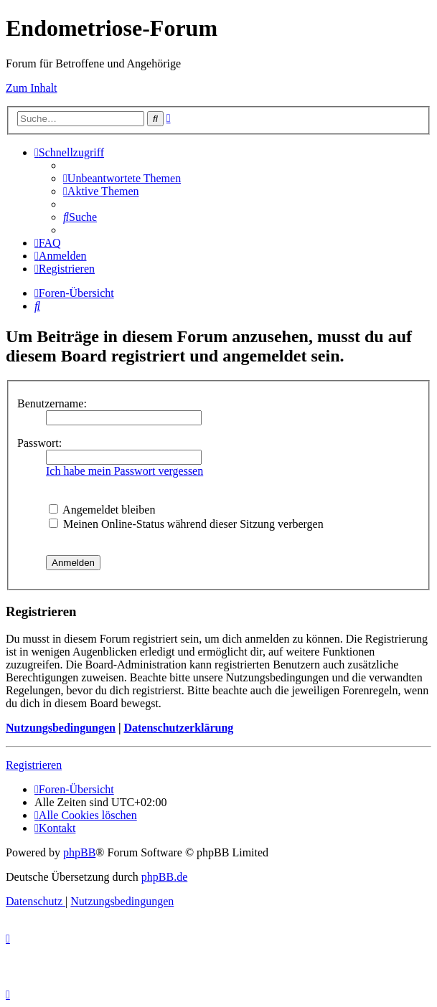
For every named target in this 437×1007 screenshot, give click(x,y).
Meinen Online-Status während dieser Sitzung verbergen (186, 524)
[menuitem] (122, 178)
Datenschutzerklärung (178, 728)
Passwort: (39, 443)
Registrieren (34, 765)
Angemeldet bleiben (102, 510)
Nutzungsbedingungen (61, 728)
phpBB (79, 852)
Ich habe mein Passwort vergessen (124, 471)
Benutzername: (52, 403)
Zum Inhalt (31, 88)
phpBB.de (164, 877)
